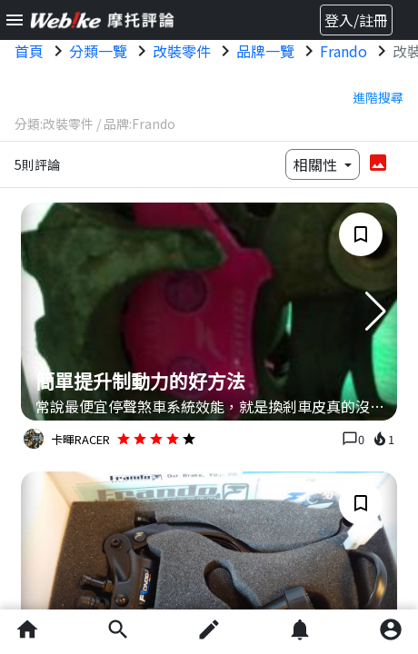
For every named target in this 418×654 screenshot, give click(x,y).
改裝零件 (182, 51)
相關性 (317, 164)
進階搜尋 (378, 97)
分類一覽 (98, 51)
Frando (343, 51)
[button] (375, 312)
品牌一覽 (265, 51)
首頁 (29, 51)
